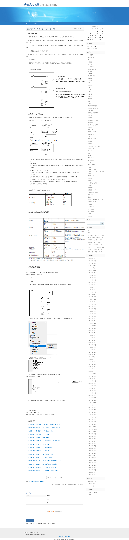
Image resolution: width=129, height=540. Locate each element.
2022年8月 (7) (91, 359)
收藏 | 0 (49, 477)
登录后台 (89, 48)
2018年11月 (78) (92, 458)
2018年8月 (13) (92, 465)
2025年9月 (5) (91, 273)
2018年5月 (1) (91, 472)
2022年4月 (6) (91, 369)
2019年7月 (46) (92, 438)
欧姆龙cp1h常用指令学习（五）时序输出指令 (40, 457)
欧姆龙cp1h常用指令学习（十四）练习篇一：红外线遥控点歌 (44, 427)
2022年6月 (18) (92, 364)
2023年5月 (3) (91, 340)
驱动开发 (90, 98)
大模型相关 (91, 115)
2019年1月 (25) (92, 453)
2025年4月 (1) (91, 284)
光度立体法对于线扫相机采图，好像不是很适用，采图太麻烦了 (104, 242)
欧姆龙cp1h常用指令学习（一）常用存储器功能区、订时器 (43, 470)
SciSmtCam (91, 209)
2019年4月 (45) (92, 446)
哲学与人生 (91, 180)
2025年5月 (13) (92, 282)
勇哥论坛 (35, 23)
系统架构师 (91, 57)
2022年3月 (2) (91, 371)
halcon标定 (91, 204)
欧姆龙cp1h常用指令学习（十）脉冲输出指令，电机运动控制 (44, 441)
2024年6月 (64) (92, 308)
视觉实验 (90, 143)
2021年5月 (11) (92, 385)
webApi (90, 78)
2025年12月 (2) (92, 265)
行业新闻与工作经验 (93, 192)
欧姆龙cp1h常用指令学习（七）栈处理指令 (39, 450)
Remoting (90, 59)
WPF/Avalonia (91, 194)
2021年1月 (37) (92, 395)
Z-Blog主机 (91, 494)
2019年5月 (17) (92, 443)
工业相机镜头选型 (92, 202)
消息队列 (90, 62)
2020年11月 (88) (92, 400)
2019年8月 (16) (92, 436)
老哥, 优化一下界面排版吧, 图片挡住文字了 (99, 247)
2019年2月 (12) (92, 450)
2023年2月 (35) (92, 347)
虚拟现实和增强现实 (93, 108)
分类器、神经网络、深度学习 (95, 199)
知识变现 (90, 117)
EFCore (90, 87)
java (89, 101)
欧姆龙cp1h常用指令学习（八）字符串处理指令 (40, 447)
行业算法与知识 (92, 190)
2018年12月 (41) (92, 455)
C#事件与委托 (91, 164)
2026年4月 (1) (91, 258)
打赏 (61, 477)
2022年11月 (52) (92, 354)
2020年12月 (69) (92, 397)
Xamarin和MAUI (92, 69)
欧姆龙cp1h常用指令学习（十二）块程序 (38, 434)
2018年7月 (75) (92, 467)
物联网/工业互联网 (92, 106)
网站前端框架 (91, 76)
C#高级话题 (91, 66)
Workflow (90, 129)
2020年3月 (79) (92, 419)
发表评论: (28, 493)
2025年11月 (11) (92, 268)
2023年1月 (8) (91, 349)
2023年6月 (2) (91, 337)
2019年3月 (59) (92, 448)
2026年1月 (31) (92, 263)
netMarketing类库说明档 (94, 146)
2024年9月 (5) (91, 301)
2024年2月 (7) (91, 318)
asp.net (90, 73)
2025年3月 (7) (91, 287)
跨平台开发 (91, 175)
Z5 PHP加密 (91, 486)
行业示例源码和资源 (93, 113)
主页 (48, 502)
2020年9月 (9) (91, 405)
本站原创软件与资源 (93, 125)
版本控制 (90, 178)
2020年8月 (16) (92, 407)
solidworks (90, 110)
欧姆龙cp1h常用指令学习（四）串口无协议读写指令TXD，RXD (44, 460)
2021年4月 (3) (91, 388)
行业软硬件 (91, 187)
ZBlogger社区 (91, 483)
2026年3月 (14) (92, 260)
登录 (49, 511)
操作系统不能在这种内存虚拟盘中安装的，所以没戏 (101, 235)
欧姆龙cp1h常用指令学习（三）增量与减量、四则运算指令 (43, 464)
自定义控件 (91, 122)
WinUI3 (90, 71)
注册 (53, 511)
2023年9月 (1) (91, 330)
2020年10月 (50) (92, 402)
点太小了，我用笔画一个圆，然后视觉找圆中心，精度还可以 (103, 244)
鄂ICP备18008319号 (64, 536)
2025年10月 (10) (92, 270)
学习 (89, 232)
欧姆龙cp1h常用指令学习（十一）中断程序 (39, 437)
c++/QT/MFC (91, 136)
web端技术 (90, 96)
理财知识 (90, 141)
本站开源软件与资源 (93, 120)
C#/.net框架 (91, 157)
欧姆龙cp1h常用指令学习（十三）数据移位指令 (40, 431)
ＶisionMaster (91, 211)
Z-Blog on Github (92, 492)
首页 (27, 23)
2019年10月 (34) (92, 431)
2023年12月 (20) (92, 323)
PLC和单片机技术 (92, 183)
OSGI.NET (90, 127)
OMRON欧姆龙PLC (34, 481)
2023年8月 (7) (91, 333)
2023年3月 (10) (92, 345)
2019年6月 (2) (91, 441)
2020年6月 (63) (92, 412)
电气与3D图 (91, 148)
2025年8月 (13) (92, 275)
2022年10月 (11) (92, 357)
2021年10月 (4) (92, 373)
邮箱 (48, 499)
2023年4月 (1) (91, 342)
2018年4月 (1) (91, 474)
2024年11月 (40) (92, 296)
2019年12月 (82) (92, 426)
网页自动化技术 (92, 134)
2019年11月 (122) (92, 429)
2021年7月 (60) (92, 381)
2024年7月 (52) (92, 306)
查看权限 (94, 48)
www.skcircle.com (34, 412)
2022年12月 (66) (92, 352)
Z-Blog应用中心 (92, 481)
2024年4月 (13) (92, 313)
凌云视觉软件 (91, 206)
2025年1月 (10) (92, 292)
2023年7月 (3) (91, 335)
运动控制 (90, 216)
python (89, 167)
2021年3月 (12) (92, 390)
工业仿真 (90, 103)
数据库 (89, 153)
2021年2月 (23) (92, 393)
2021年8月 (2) (91, 378)
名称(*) (48, 495)
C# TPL (90, 162)
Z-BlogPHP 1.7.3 (34, 532)
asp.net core (91, 85)
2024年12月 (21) (92, 294)
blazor (89, 89)
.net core (90, 80)
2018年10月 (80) (92, 460)
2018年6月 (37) (92, 470)
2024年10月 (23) (92, 299)
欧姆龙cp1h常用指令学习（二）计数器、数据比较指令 (42, 467)
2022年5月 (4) (91, 366)
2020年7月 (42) (92, 409)
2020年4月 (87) (92, 417)
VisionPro (90, 185)
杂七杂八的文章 (92, 132)
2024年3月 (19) (92, 316)
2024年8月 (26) (92, 304)
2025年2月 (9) (91, 289)
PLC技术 (42, 481)
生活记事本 (91, 197)
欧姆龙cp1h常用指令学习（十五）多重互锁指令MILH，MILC (43, 424)
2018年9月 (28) (92, 462)
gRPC (89, 91)
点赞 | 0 (55, 477)
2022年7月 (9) (91, 361)
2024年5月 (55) (92, 311)
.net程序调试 (91, 55)
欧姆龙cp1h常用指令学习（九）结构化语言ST (40, 444)
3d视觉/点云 (91, 213)
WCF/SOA (90, 64)
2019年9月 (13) (92, 434)
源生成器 (90, 94)
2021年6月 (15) (92, 383)
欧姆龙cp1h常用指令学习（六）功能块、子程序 (40, 454)
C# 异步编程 (91, 160)
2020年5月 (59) (92, 414)
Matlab (89, 155)
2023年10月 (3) (92, 328)
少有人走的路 (31, 4)
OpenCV (90, 151)
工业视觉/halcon (92, 169)
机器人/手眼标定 (92, 139)
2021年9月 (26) (92, 376)
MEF (89, 83)
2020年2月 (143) (92, 421)
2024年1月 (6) (91, 321)
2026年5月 (95, 26)
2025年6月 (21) (92, 280)
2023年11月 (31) (92, 325)
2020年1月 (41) (92, 424)
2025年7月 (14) (92, 277)
